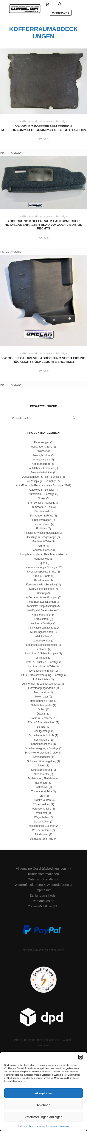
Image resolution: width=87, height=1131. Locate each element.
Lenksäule (42, 657)
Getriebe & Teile (41, 541)
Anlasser (42, 450)
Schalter (41, 726)
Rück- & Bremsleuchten (41, 722)
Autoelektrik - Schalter (41, 489)
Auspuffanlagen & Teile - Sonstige (41, 476)
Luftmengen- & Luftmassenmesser (41, 683)
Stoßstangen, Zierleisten (42, 778)
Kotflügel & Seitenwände (42, 610)
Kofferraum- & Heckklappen (41, 597)
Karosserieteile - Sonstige (41, 584)
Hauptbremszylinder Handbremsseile (41, 554)
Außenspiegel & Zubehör (41, 481)
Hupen (41, 563)
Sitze (41, 765)
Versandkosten (43, 901)
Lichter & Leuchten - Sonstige (41, 662)
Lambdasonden (42, 640)
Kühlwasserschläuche (40, 627)
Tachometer (41, 782)
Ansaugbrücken (41, 455)
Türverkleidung (41, 804)
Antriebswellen (41, 459)
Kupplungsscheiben (41, 631)
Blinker (42, 498)
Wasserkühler (42, 821)
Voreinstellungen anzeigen (43, 1117)
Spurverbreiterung (41, 769)
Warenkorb (60, 12)
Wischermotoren (41, 830)
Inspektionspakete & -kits (41, 571)
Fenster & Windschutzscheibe (42, 532)
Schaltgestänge (42, 731)
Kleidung (42, 593)
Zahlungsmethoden (43, 895)
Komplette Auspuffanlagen (41, 606)
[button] (80, 1057)
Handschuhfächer (41, 550)
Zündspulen (41, 834)
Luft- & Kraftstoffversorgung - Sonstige (42, 675)
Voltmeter (41, 812)
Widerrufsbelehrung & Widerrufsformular (43, 884)
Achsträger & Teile (41, 446)
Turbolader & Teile (41, 791)
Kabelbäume (41, 580)
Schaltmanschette (41, 744)
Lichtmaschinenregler (41, 670)
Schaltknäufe (41, 739)
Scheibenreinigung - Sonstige (42, 748)
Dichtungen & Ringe (41, 515)
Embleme (41, 528)
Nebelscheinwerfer (41, 705)
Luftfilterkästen (41, 679)
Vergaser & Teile (41, 808)
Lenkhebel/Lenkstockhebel (41, 644)
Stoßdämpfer (41, 774)
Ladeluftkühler (41, 636)
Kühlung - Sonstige (41, 623)
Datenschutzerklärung (46, 1126)
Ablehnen (43, 1105)
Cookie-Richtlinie (25, 1126)
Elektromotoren (41, 524)
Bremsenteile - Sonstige (41, 502)
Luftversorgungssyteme (41, 688)
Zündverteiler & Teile (41, 838)
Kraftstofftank (41, 619)
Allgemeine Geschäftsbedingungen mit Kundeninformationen (43, 871)
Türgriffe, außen (41, 800)
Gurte (41, 545)
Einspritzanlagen (41, 519)
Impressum (64, 1126)
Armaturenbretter (41, 463)
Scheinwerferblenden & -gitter (42, 752)
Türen (41, 795)
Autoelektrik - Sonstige (41, 494)
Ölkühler (42, 713)
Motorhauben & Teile (41, 700)
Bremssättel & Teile (42, 507)
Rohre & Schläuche (41, 718)
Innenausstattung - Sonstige (41, 567)
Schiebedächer (41, 756)
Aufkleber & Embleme (41, 468)
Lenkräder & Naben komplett (41, 653)
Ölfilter (41, 709)
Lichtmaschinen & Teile (41, 666)
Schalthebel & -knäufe (41, 735)
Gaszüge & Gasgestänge (41, 537)
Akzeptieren (43, 1093)
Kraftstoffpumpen (41, 614)
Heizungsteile (41, 558)
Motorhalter (41, 696)
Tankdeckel (41, 787)
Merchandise (41, 692)
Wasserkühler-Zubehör (41, 825)
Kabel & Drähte (41, 575)
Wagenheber (41, 817)
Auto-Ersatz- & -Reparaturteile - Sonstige (39, 485)
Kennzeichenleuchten (41, 588)
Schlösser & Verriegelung (41, 761)
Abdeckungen (41, 442)
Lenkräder (41, 649)
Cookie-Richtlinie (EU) (43, 906)
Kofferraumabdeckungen (41, 601)
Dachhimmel (41, 511)
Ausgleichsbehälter (41, 472)
